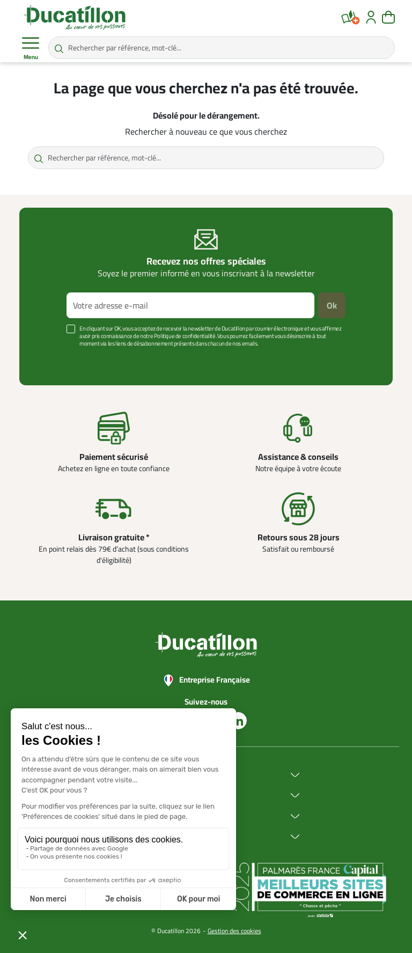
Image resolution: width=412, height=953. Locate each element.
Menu (30, 48)
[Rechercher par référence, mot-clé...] (221, 47)
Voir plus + (47, 359)
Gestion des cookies (234, 931)
